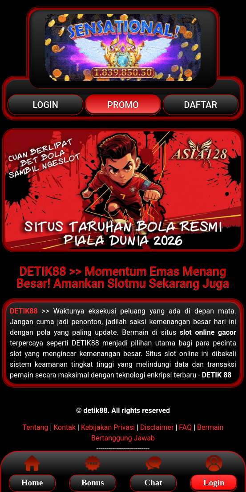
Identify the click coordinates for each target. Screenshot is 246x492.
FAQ (185, 427)
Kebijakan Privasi (108, 427)
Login (214, 481)
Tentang (35, 427)
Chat (153, 481)
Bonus (92, 481)
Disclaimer (156, 427)
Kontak (64, 427)
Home (32, 481)
